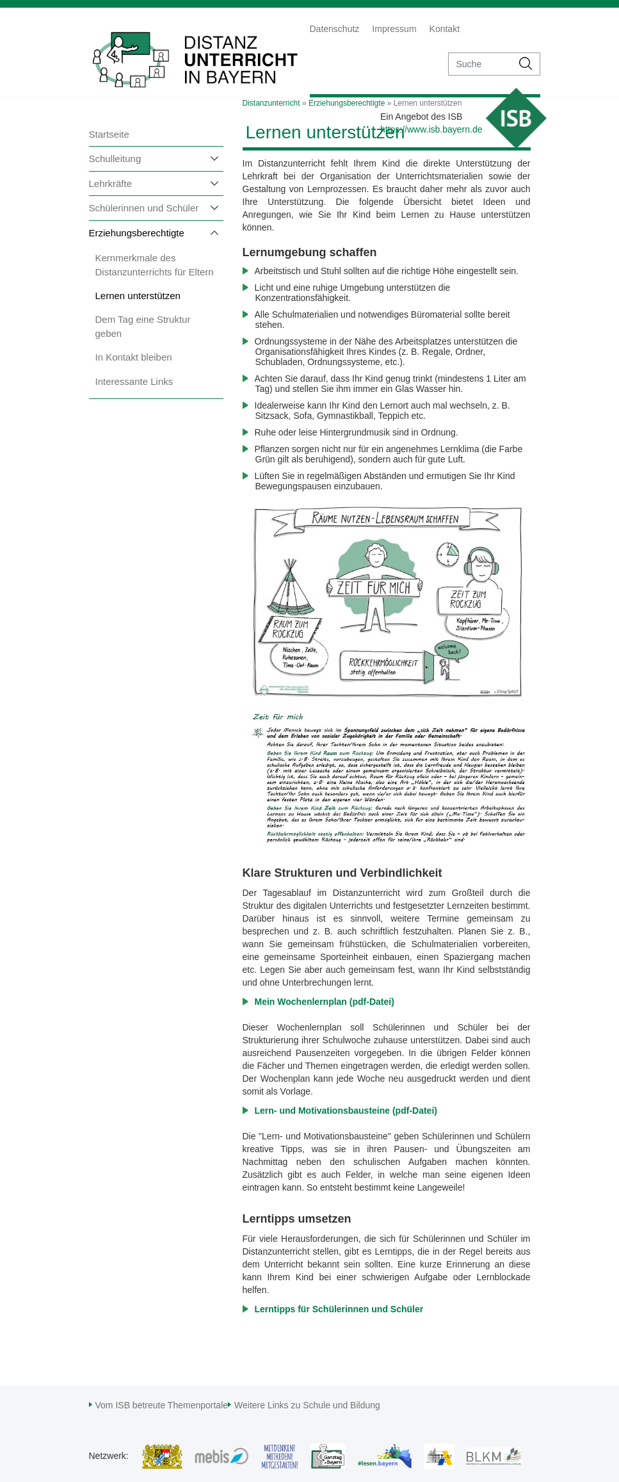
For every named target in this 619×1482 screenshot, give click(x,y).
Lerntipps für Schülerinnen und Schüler (339, 1309)
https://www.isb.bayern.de (431, 129)
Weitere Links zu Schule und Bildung (307, 1405)
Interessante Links (134, 381)
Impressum (394, 29)
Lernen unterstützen (138, 295)
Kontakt (445, 29)
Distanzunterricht (271, 103)
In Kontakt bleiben (133, 357)
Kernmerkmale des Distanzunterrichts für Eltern (154, 264)
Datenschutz (335, 29)
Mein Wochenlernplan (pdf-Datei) (324, 1002)
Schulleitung (115, 158)
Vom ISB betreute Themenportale (162, 1405)
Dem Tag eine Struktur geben (143, 326)
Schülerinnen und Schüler (144, 207)
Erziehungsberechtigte (136, 232)
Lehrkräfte (111, 183)
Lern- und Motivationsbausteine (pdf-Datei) (346, 1110)
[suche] (480, 64)
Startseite (109, 134)
